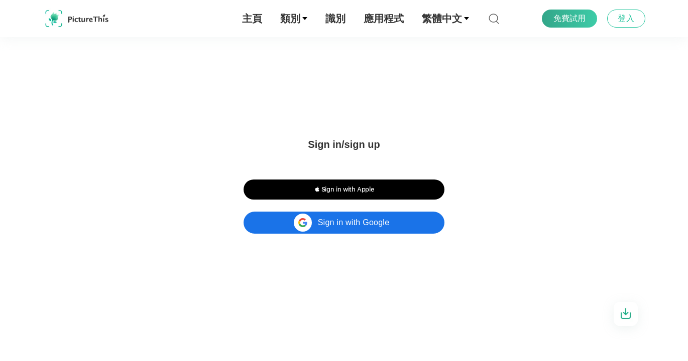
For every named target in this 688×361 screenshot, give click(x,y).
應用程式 (384, 18)
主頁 (252, 18)
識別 (335, 18)
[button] (344, 189)
